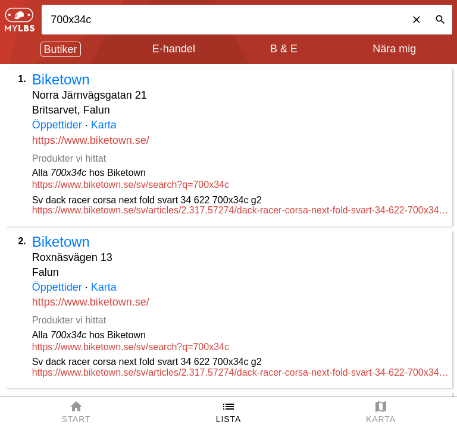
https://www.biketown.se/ (90, 140)
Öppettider (57, 125)
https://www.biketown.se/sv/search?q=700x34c (130, 185)
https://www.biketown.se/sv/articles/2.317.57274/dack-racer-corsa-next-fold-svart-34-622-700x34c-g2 (240, 210)
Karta (104, 125)
